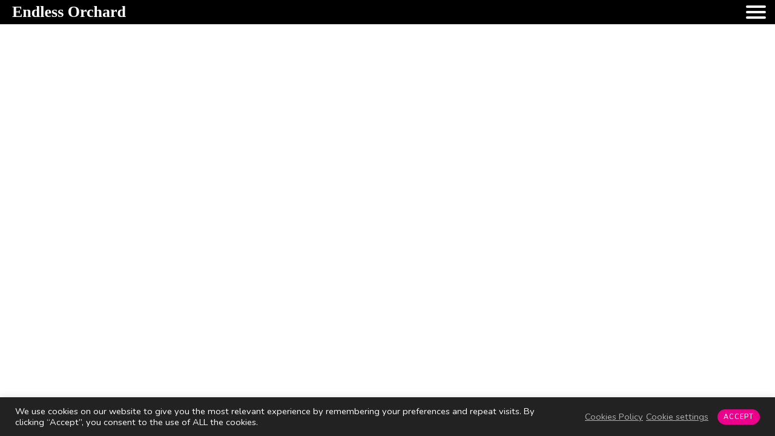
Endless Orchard (69, 12)
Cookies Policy (614, 416)
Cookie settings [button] (677, 416)
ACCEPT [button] (739, 416)
